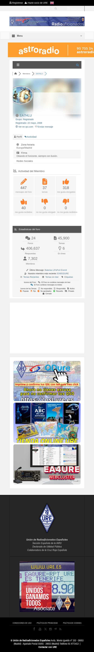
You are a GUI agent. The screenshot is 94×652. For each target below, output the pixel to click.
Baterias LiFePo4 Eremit (56, 270)
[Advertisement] (53, 328)
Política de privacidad (47, 623)
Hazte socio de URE (36, 3)
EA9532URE (63, 273)
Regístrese (17, 3)
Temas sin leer (52, 277)
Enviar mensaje (44, 126)
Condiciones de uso (22, 623)
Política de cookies (72, 623)
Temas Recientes (31, 277)
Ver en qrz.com (24, 126)
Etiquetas (68, 277)
